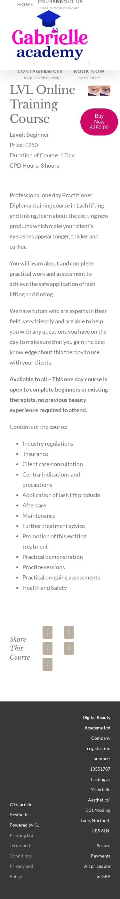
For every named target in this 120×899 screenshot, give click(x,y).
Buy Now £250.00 (99, 121)
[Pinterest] (47, 664)
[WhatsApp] (69, 648)
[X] (69, 632)
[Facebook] (47, 632)
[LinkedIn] (47, 648)
